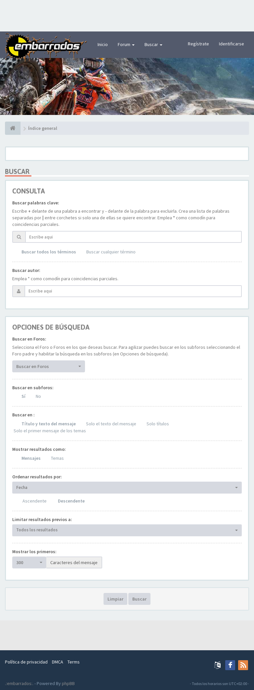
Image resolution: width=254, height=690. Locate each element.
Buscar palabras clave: (35, 203)
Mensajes (31, 458)
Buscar (153, 44)
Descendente (71, 501)
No (38, 396)
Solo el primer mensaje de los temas (50, 431)
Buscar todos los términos (48, 252)
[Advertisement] (127, 15)
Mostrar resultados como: (39, 449)
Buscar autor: (26, 270)
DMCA (57, 662)
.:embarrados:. (19, 683)
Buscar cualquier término (111, 252)
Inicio (103, 44)
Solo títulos (158, 424)
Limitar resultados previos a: (42, 519)
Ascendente (34, 501)
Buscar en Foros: (29, 339)
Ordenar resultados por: (37, 477)
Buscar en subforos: (33, 388)
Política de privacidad (26, 662)
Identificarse (231, 44)
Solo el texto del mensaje (111, 424)
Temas (57, 458)
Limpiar (115, 599)
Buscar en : (23, 415)
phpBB (68, 683)
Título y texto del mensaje (48, 424)
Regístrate (198, 44)
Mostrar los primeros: (34, 552)
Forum (126, 44)
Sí (23, 396)
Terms (73, 662)
